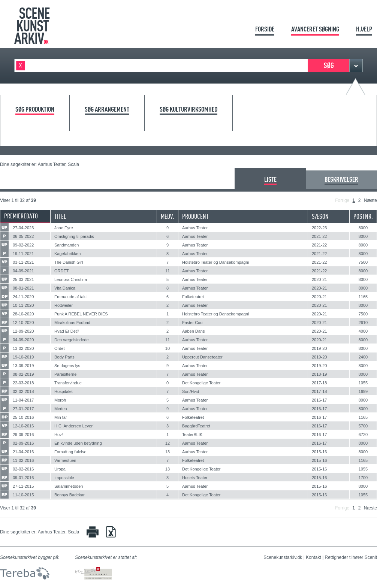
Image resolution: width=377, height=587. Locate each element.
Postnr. (363, 216)
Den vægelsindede (71, 340)
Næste (370, 200)
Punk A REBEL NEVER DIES (81, 314)
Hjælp (364, 29)
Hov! (58, 434)
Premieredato (21, 216)
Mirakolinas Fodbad (72, 322)
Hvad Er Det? (66, 331)
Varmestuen (65, 460)
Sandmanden (66, 245)
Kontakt (313, 557)
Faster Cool (192, 322)
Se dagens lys (67, 365)
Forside (264, 29)
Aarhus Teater (195, 228)
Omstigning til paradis (74, 236)
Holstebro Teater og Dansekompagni (215, 262)
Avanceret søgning (315, 29)
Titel (60, 216)
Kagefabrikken (67, 253)
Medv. (167, 216)
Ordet (59, 348)
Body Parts (64, 357)
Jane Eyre (63, 228)
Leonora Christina (70, 279)
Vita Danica (64, 288)
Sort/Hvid (190, 391)
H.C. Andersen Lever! (74, 426)
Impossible (64, 477)
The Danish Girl (68, 262)
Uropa (60, 469)
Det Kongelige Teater (201, 383)
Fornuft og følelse (70, 452)
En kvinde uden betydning (78, 443)
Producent (195, 216)
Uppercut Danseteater (202, 357)
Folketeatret (193, 296)
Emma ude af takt (70, 296)
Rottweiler (63, 305)
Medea (60, 408)
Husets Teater (195, 477)
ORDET (61, 271)
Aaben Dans (193, 331)
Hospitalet (63, 391)
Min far (60, 417)
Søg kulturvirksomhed (188, 109)
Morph (60, 400)
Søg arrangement (107, 109)
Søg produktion (34, 109)
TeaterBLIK (192, 434)
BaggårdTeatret (196, 426)
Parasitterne (65, 374)
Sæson (320, 216)
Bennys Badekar (69, 495)
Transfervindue (68, 383)
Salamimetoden (68, 486)
